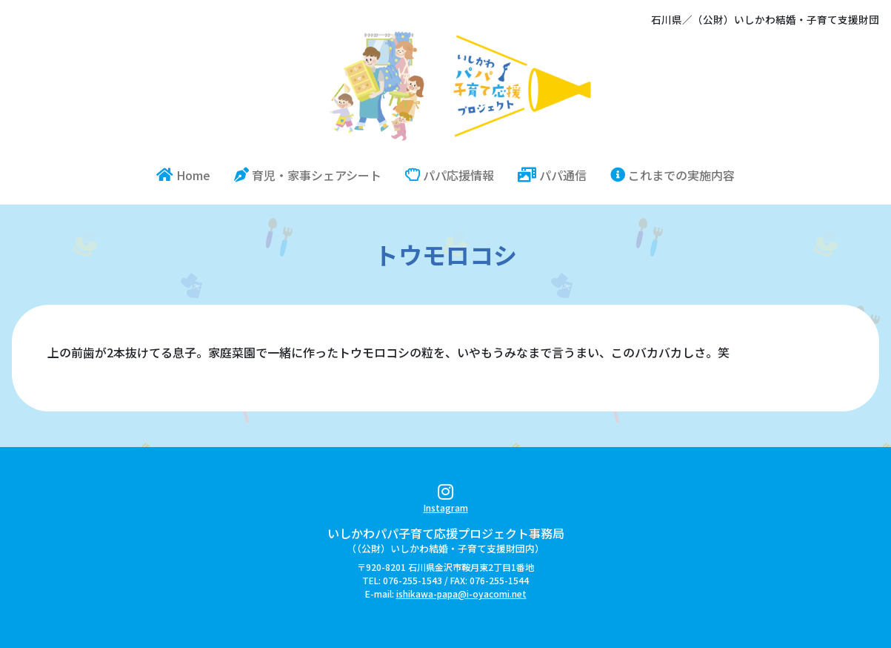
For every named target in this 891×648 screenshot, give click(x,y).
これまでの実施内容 (672, 175)
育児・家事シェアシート (307, 175)
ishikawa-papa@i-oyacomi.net (461, 593)
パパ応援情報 (449, 175)
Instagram (446, 501)
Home (189, 174)
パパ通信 (552, 175)
